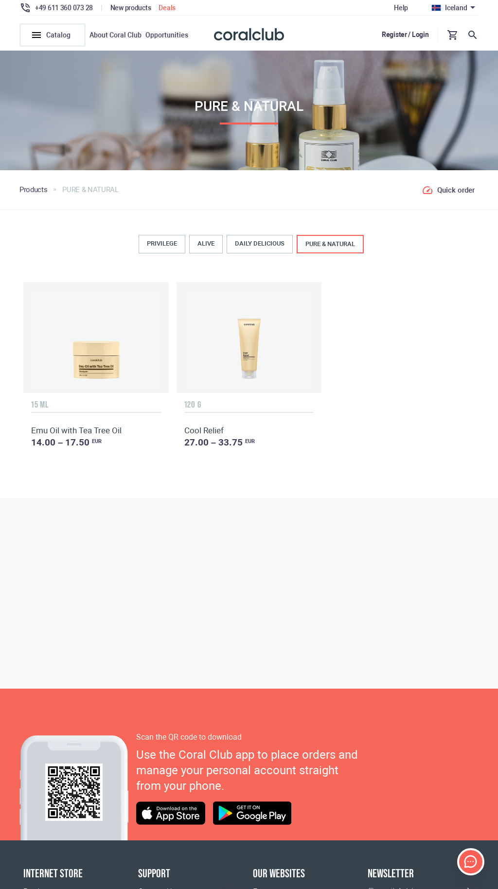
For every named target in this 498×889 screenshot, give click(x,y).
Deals (167, 7)
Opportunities (166, 35)
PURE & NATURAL (330, 244)
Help (401, 8)
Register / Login (405, 34)
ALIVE (205, 243)
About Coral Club (115, 35)
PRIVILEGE (162, 243)
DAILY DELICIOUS (260, 243)
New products (130, 7)
